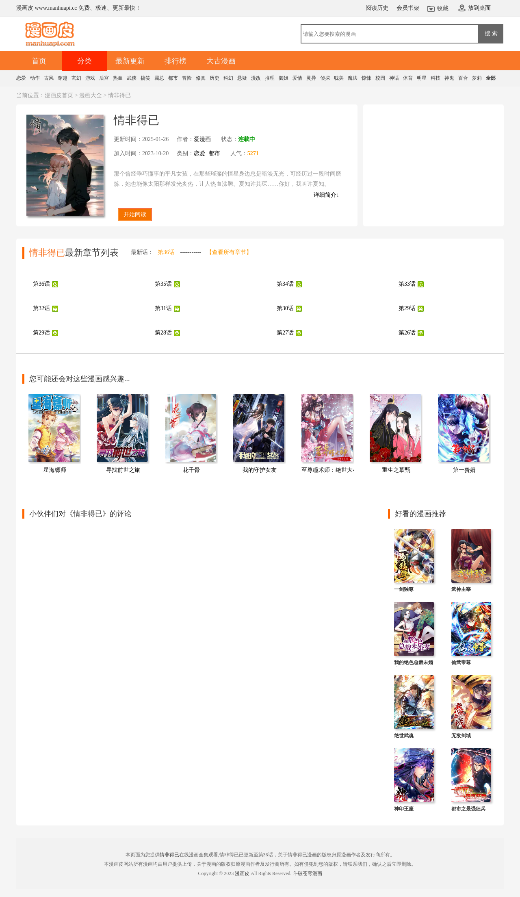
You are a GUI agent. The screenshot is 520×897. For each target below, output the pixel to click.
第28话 (163, 333)
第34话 (285, 284)
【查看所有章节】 (229, 252)
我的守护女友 (260, 470)
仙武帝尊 (461, 662)
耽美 (339, 78)
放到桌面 (479, 8)
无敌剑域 (461, 735)
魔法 (353, 78)
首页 (39, 61)
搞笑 (145, 78)
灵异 (311, 78)
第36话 (166, 252)
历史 (214, 78)
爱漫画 (202, 139)
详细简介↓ (326, 195)
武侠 (131, 78)
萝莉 (477, 78)
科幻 (228, 78)
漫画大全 (90, 95)
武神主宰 (461, 589)
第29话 (407, 308)
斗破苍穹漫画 (307, 873)
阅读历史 (377, 8)
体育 (408, 78)
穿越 (62, 78)
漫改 (256, 78)
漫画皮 (242, 873)
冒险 (187, 78)
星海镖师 (54, 470)
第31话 (163, 308)
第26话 (407, 333)
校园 (380, 78)
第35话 (163, 284)
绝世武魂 (404, 735)
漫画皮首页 (59, 95)
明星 (422, 78)
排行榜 (175, 61)
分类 (84, 61)
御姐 (283, 78)
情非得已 (169, 855)
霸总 (159, 78)
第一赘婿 (464, 470)
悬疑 (242, 78)
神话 (394, 78)
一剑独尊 (404, 589)
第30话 (285, 308)
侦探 (325, 78)
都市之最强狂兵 (468, 809)
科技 (435, 78)
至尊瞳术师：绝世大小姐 (332, 470)
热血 (118, 78)
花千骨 (191, 470)
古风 (49, 78)
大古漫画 (221, 61)
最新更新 (130, 61)
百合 (463, 78)
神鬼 (449, 78)
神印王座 (404, 809)
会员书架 (407, 8)
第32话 (41, 308)
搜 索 (491, 33)
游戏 (90, 78)
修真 (201, 78)
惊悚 (366, 78)
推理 (270, 78)
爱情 (297, 78)
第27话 (285, 333)
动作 (35, 78)
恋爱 (21, 78)
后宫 (104, 78)
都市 (173, 78)
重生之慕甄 (396, 470)
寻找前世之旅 (123, 470)
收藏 (442, 8)
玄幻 (76, 78)
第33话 (407, 284)
